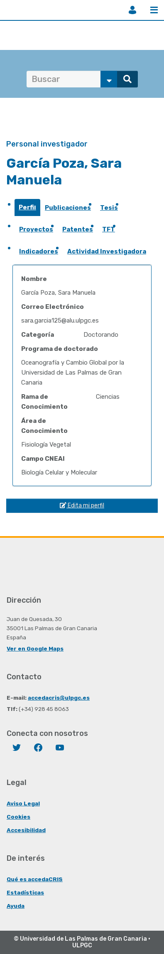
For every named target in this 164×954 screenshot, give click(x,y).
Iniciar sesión (132, 10)
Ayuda (15, 905)
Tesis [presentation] (109, 207)
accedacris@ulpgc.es (59, 697)
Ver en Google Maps (35, 648)
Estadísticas (25, 892)
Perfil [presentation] (27, 207)
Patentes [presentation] (77, 229)
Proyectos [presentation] (36, 229)
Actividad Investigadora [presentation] (106, 251)
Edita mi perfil (82, 505)
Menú (154, 10)
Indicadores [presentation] (38, 251)
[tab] (27, 210)
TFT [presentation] (108, 229)
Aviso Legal (23, 803)
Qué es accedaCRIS (35, 879)
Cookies (18, 816)
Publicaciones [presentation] (68, 207)
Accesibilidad (26, 830)
